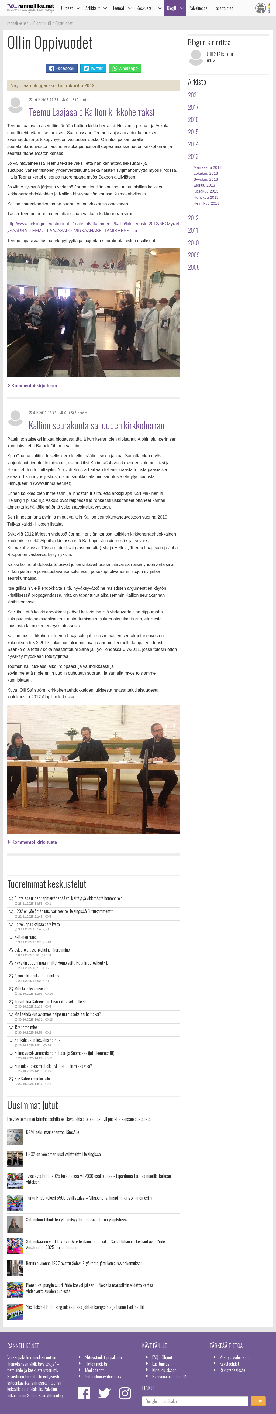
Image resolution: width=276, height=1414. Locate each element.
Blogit (171, 8)
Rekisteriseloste (232, 1369)
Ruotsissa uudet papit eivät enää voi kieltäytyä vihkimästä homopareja (69, 898)
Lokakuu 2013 (206, 173)
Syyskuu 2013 (206, 179)
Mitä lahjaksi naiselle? (32, 988)
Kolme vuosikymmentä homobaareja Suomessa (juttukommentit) (64, 1053)
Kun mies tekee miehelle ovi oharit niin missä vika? (53, 1066)
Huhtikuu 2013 (206, 197)
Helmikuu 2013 (206, 203)
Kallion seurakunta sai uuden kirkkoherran (96, 425)
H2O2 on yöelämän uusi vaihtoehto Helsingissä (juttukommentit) (64, 911)
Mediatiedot (94, 1369)
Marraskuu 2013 (208, 167)
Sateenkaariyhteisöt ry (103, 1376)
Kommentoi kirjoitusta (32, 385)
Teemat (118, 8)
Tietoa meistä (96, 1363)
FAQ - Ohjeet (162, 1357)
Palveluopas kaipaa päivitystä (37, 924)
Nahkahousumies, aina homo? (38, 1040)
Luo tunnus (161, 1363)
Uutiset (67, 8)
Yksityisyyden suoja (235, 1357)
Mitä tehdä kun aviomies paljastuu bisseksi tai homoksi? (58, 1014)
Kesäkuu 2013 (206, 191)
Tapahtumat (223, 8)
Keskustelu (145, 8)
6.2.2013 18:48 (42, 412)
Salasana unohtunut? (169, 1376)
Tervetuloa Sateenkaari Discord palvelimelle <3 (51, 1001)
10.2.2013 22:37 (43, 99)
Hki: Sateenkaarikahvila (32, 1078)
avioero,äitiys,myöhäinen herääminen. (44, 949)
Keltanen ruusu (26, 937)
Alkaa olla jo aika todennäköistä (39, 975)
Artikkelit (92, 8)
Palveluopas (198, 8)
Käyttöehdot (229, 1363)
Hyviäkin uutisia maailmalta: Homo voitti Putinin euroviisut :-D (61, 962)
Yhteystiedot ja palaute (103, 1357)
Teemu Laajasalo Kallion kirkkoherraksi (92, 112)
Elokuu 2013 (204, 185)
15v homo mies (26, 1027)
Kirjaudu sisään (164, 1369)
